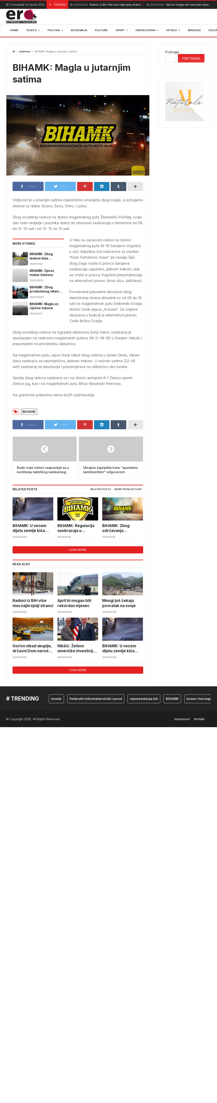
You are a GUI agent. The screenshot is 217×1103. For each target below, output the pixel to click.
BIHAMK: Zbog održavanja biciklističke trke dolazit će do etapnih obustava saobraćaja (122, 528)
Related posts (100, 489)
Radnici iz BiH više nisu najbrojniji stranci (105, 5)
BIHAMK (29, 411)
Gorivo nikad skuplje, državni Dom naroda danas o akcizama (32, 649)
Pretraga (172, 52)
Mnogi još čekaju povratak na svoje (119, 603)
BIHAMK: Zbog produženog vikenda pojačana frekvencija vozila (46, 289)
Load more (77, 549)
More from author (128, 489)
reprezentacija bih (144, 699)
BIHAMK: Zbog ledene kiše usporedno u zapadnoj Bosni (42, 256)
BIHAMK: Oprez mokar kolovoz (42, 273)
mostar (56, 699)
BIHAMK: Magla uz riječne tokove (44, 306)
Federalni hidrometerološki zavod (96, 699)
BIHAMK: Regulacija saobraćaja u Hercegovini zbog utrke (75, 528)
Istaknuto (24, 51)
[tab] (101, 489)
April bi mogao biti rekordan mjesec (179, 5)
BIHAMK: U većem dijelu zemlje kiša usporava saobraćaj (31, 528)
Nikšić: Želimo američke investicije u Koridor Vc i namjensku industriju (76, 649)
